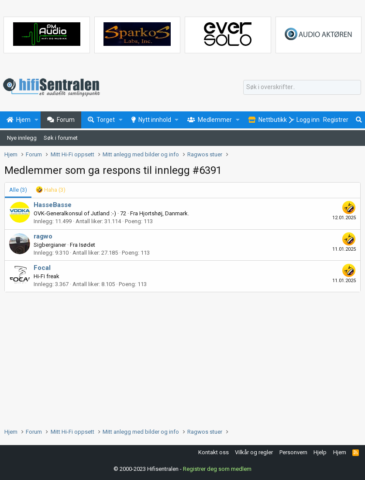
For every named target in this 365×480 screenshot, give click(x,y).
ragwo (43, 236)
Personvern (293, 452)
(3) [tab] (18, 189)
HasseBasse (53, 205)
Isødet (87, 245)
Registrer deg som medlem (217, 469)
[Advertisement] (182, 358)
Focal (42, 268)
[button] (36, 120)
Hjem (339, 452)
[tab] (50, 190)
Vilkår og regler (254, 452)
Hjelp (320, 452)
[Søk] (302, 87)
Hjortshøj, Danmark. (164, 213)
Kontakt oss (213, 452)
